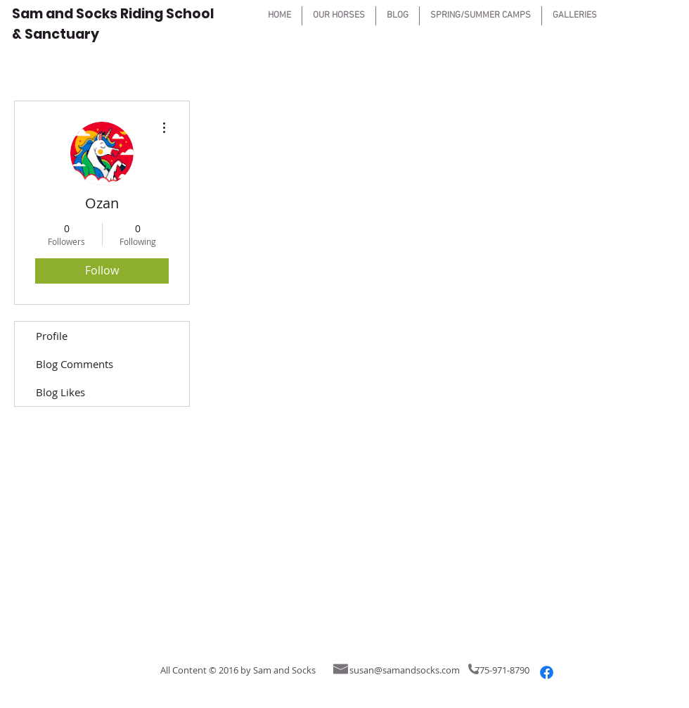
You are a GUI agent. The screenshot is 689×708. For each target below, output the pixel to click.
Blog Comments (74, 364)
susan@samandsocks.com (404, 670)
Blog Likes (60, 392)
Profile (51, 336)
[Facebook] (546, 672)
